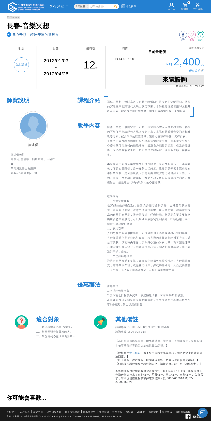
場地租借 (167, 411)
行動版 (129, 411)
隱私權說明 (89, 411)
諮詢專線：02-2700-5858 (190, 86)
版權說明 (104, 411)
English (141, 411)
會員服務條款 (72, 411)
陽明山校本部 (54, 411)
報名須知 (117, 411)
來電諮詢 (175, 79)
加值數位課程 (183, 411)
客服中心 (11, 411)
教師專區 (154, 411)
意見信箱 (135, 353)
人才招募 (25, 411)
